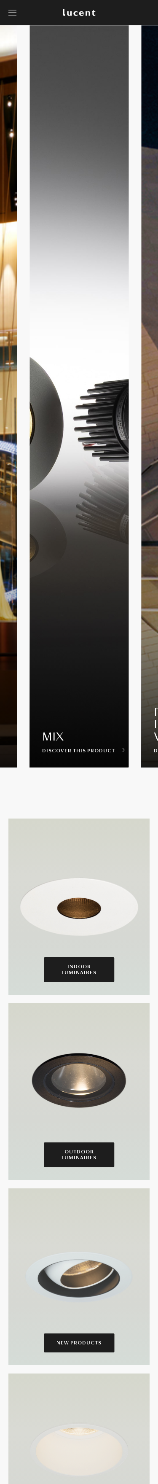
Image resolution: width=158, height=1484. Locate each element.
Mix (53, 737)
